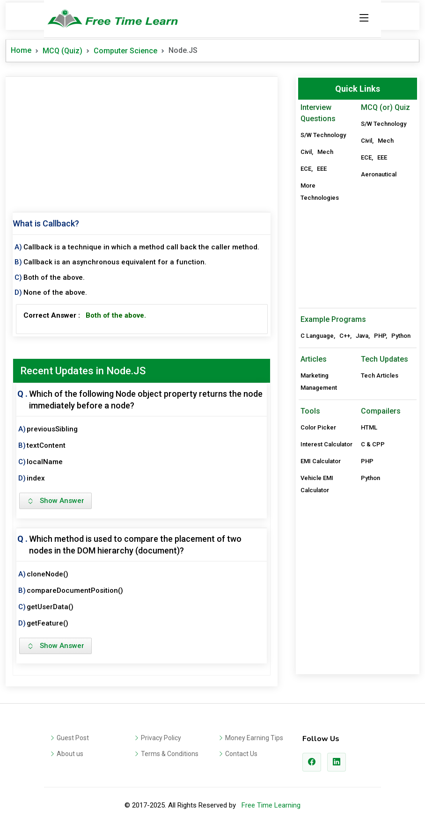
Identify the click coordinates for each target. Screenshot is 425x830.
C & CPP (373, 444)
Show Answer (55, 500)
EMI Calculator (320, 461)
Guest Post (73, 738)
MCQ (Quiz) (62, 50)
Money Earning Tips (254, 738)
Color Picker (318, 427)
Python (400, 335)
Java (362, 335)
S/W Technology (323, 134)
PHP (380, 335)
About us (70, 753)
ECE (305, 168)
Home (21, 50)
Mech (325, 151)
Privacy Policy (161, 738)
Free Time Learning (271, 805)
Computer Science (125, 50)
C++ (344, 335)
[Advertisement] (141, 142)
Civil (306, 151)
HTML (369, 427)
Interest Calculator (326, 444)
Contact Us (241, 753)
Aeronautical (378, 174)
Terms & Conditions (169, 753)
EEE (322, 168)
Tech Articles (379, 375)
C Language (317, 335)
